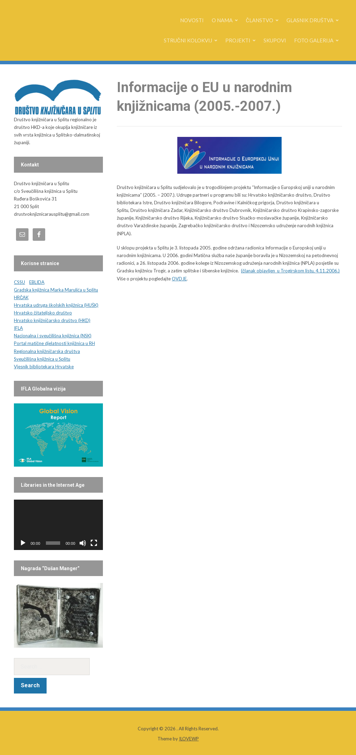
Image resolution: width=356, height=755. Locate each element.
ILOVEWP (189, 738)
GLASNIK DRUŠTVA (309, 20)
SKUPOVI (275, 40)
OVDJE (179, 278)
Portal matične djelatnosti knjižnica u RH (54, 343)
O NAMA (222, 20)
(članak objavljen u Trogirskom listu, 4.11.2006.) (290, 270)
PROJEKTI (237, 40)
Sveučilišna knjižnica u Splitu (42, 359)
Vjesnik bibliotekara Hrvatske (44, 366)
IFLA (18, 328)
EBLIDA (36, 282)
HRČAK (21, 297)
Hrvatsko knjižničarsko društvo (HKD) (52, 320)
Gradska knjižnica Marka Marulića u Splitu (56, 290)
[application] (58, 525)
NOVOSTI (192, 20)
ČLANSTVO (259, 20)
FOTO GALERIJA (313, 40)
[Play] (22, 543)
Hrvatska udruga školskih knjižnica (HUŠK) (56, 305)
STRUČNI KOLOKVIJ (188, 40)
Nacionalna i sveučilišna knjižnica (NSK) (52, 335)
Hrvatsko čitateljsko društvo (43, 312)
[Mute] (82, 543)
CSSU (19, 282)
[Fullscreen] (93, 543)
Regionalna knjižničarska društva (47, 351)
